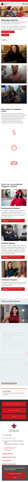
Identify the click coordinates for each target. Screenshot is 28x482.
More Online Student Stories (9, 382)
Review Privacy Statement (15, 473)
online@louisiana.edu (9, 438)
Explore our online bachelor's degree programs (12, 221)
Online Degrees (7, 453)
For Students (6, 460)
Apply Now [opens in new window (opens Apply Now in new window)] (5, 35)
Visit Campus (14, 410)
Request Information (14, 404)
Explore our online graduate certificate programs (13, 289)
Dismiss (15, 477)
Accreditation (7, 450)
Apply (14, 416)
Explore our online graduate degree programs (12, 257)
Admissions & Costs (9, 457)
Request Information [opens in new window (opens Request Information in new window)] (8, 31)
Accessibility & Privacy (10, 447)
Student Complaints (9, 448)
